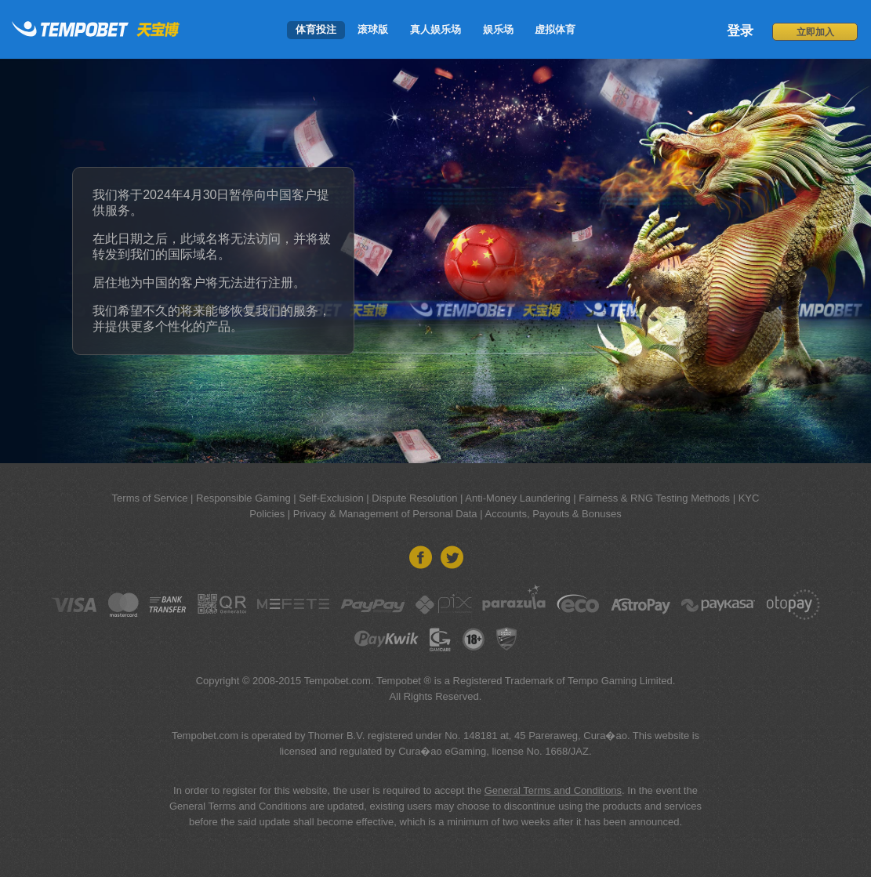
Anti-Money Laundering (517, 498)
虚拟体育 (555, 29)
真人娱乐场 (435, 29)
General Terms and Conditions (553, 790)
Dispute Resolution (414, 498)
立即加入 (815, 32)
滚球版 (372, 29)
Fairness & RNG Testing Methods (654, 498)
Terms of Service (150, 498)
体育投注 (316, 29)
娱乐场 (498, 29)
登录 (740, 31)
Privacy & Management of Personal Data (385, 514)
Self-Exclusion (331, 498)
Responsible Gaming (243, 498)
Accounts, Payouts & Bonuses (552, 514)
